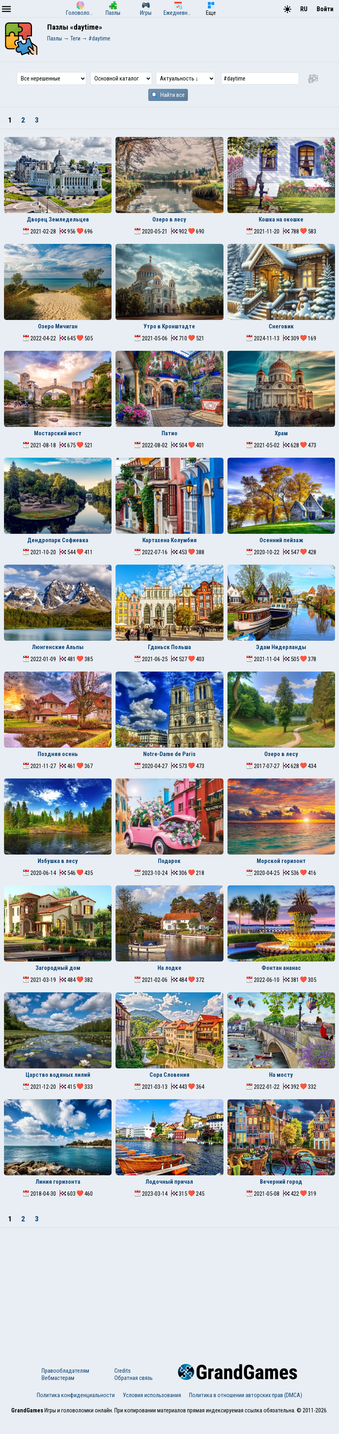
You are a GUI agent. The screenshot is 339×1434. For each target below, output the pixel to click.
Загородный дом (58, 967)
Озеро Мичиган (58, 326)
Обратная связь (133, 1378)
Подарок (169, 861)
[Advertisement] (169, 1288)
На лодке (169, 967)
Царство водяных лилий (58, 1074)
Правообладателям (65, 1370)
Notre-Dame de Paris (169, 754)
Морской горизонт (281, 861)
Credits (122, 1370)
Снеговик (281, 326)
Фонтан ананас (281, 967)
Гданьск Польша (169, 647)
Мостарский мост (58, 433)
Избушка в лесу (58, 861)
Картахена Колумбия (169, 540)
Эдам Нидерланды (281, 647)
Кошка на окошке (281, 219)
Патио (169, 433)
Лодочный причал (169, 1181)
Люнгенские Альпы (58, 647)
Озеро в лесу (169, 219)
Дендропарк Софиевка (57, 540)
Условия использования (152, 1395)
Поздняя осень (58, 754)
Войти (325, 9)
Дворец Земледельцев (58, 219)
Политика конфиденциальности (76, 1395)
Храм (281, 433)
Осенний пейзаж (281, 540)
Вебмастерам (58, 1378)
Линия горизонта (58, 1181)
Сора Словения (169, 1074)
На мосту (281, 1074)
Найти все (168, 95)
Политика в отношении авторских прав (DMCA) (245, 1395)
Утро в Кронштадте (169, 326)
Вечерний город (281, 1181)
